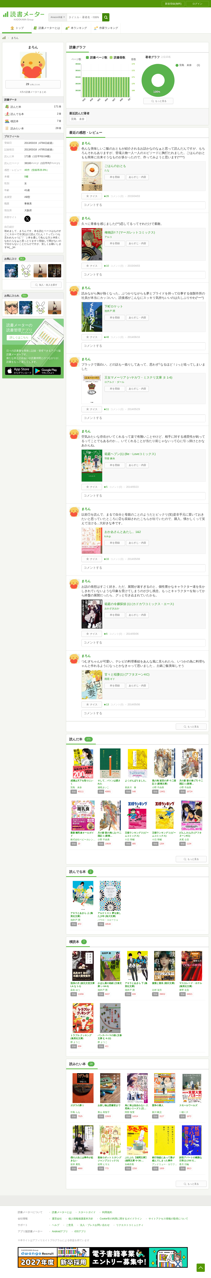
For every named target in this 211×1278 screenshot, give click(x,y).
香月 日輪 (184, 1164)
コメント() (116, 196)
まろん (86, 143)
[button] (105, 17)
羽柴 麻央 (109, 458)
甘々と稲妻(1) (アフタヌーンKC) (126, 674)
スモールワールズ (188, 1105)
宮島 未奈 (77, 119)
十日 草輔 (130, 839)
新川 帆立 (157, 1112)
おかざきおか (111, 608)
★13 (106, 704)
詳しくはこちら (19, 337)
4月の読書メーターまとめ (33, 92)
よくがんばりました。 (136, 780)
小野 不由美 (158, 787)
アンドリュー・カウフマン (164, 1164)
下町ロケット (113, 306)
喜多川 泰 (130, 787)
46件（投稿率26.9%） (36, 170)
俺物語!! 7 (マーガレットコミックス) (129, 232)
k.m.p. (107, 536)
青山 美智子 (104, 1112)
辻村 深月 (157, 990)
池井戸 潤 (109, 311)
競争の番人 (157, 1105)
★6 (106, 633)
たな (106, 170)
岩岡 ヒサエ (104, 1164)
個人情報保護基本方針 (80, 1218)
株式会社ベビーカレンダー (83, 839)
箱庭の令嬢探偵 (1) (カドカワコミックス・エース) (139, 604)
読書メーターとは (62, 1212)
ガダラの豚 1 (77, 1105)
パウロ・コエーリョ (108, 920)
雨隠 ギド (109, 679)
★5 (106, 486)
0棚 (26, 176)
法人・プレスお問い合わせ (95, 1225)
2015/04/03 (134, 196)
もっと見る (158, 101)
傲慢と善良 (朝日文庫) (163, 983)
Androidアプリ (60, 1231)
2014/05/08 (134, 559)
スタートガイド (87, 1212)
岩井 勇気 (75, 1164)
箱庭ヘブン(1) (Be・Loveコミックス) (130, 454)
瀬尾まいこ (103, 787)
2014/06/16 (134, 337)
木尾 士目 (184, 839)
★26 (106, 196)
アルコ (108, 237)
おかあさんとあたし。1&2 (122, 531)
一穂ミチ (183, 1112)
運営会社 (57, 1218)
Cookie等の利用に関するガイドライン (121, 1218)
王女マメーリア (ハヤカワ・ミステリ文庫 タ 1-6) (138, 377)
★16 (106, 559)
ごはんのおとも (115, 166)
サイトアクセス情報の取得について (168, 1218)
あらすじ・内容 (137, 177)
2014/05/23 (132, 487)
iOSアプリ (80, 1231)
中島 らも (75, 1112)
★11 (106, 409)
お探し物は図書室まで (109, 1105)
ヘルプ (55, 1225)
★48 (106, 337)
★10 (106, 265)
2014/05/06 (132, 634)
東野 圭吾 (184, 990)
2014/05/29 (134, 409)
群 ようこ (75, 1042)
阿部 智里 (130, 1112)
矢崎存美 (129, 1164)
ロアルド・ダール (114, 382)
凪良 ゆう (75, 990)
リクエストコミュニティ (129, 1225)
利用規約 (107, 1212)
